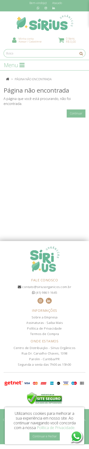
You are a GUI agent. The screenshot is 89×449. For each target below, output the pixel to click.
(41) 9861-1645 (44, 292)
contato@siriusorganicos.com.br (44, 287)
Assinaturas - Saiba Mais (44, 323)
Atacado (57, 3)
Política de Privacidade (44, 328)
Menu (14, 65)
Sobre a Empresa (45, 317)
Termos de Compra (44, 334)
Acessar (23, 41)
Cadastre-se (35, 41)
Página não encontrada (33, 79)
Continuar (76, 113)
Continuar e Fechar (45, 436)
